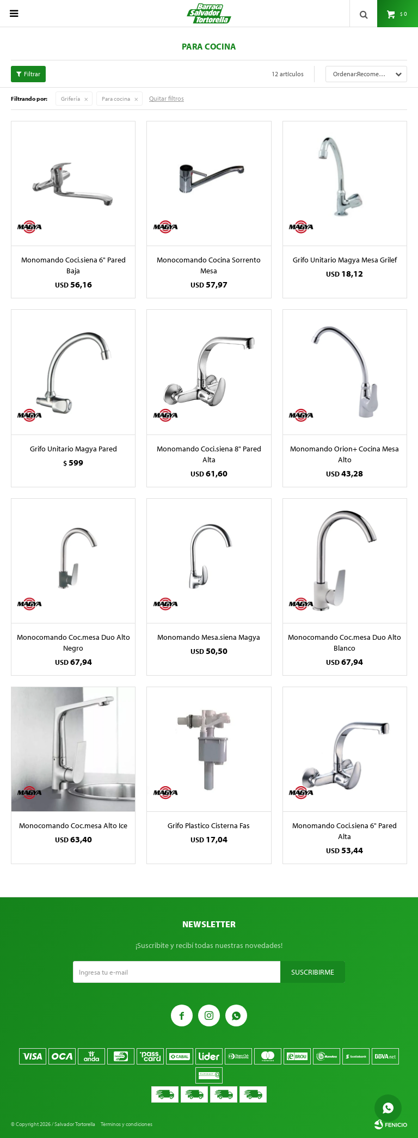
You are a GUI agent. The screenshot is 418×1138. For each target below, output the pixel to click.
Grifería (70, 98)
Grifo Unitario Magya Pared (73, 449)
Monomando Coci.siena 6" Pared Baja (73, 265)
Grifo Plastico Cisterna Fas (209, 825)
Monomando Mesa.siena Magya (208, 637)
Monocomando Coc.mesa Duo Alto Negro (73, 642)
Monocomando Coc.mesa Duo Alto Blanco (344, 642)
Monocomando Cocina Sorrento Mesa (209, 265)
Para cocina (116, 98)
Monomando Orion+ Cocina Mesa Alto (344, 454)
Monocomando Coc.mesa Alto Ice (73, 825)
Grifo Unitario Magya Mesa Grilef (345, 260)
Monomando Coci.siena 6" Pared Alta (344, 831)
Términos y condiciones (126, 1124)
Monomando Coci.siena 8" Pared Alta (209, 454)
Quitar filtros (166, 98)
